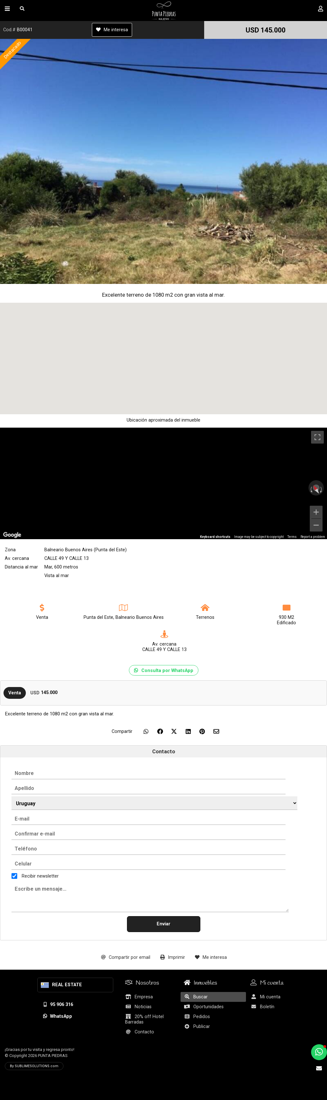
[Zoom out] (316, 525)
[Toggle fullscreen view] (317, 437)
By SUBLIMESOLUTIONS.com (34, 1066)
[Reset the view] (316, 489)
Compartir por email (125, 957)
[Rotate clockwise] (321, 489)
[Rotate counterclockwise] (310, 489)
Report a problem (313, 537)
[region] (163, 483)
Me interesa (112, 30)
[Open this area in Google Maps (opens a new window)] (12, 535)
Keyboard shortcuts (215, 537)
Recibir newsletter (40, 876)
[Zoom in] (316, 512)
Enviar (163, 924)
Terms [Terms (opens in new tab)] (292, 537)
